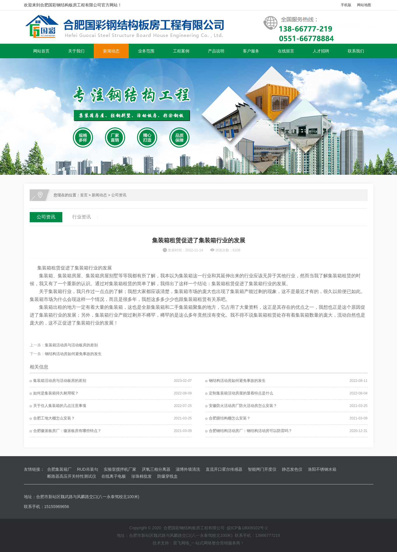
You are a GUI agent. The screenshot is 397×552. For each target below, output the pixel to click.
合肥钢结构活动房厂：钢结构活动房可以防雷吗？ (250, 430)
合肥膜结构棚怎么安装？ (229, 418)
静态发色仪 (292, 469)
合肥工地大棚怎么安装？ (54, 418)
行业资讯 (81, 216)
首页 (84, 195)
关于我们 (76, 51)
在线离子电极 (113, 476)
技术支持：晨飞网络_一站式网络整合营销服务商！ (199, 543)
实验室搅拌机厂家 (120, 469)
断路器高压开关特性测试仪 (71, 476)
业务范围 (146, 51)
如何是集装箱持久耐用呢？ (56, 393)
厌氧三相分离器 (156, 469)
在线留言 (286, 51)
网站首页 (41, 51)
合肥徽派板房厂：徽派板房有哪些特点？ (67, 430)
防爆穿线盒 (167, 476)
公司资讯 (118, 195)
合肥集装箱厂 (59, 469)
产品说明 (216, 51)
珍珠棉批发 (141, 476)
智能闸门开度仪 (262, 469)
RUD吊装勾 (87, 469)
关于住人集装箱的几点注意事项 (59, 405)
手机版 (346, 5)
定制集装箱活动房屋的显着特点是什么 (241, 393)
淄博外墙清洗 (188, 469)
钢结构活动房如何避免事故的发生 (73, 354)
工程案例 (181, 51)
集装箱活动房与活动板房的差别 (71, 345)
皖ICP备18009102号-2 (247, 527)
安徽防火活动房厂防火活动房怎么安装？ (243, 405)
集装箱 (46, 275)
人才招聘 (321, 51)
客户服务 (251, 51)
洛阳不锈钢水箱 (322, 469)
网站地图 (364, 5)
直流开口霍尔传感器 (224, 469)
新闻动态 (111, 51)
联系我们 (356, 51)
